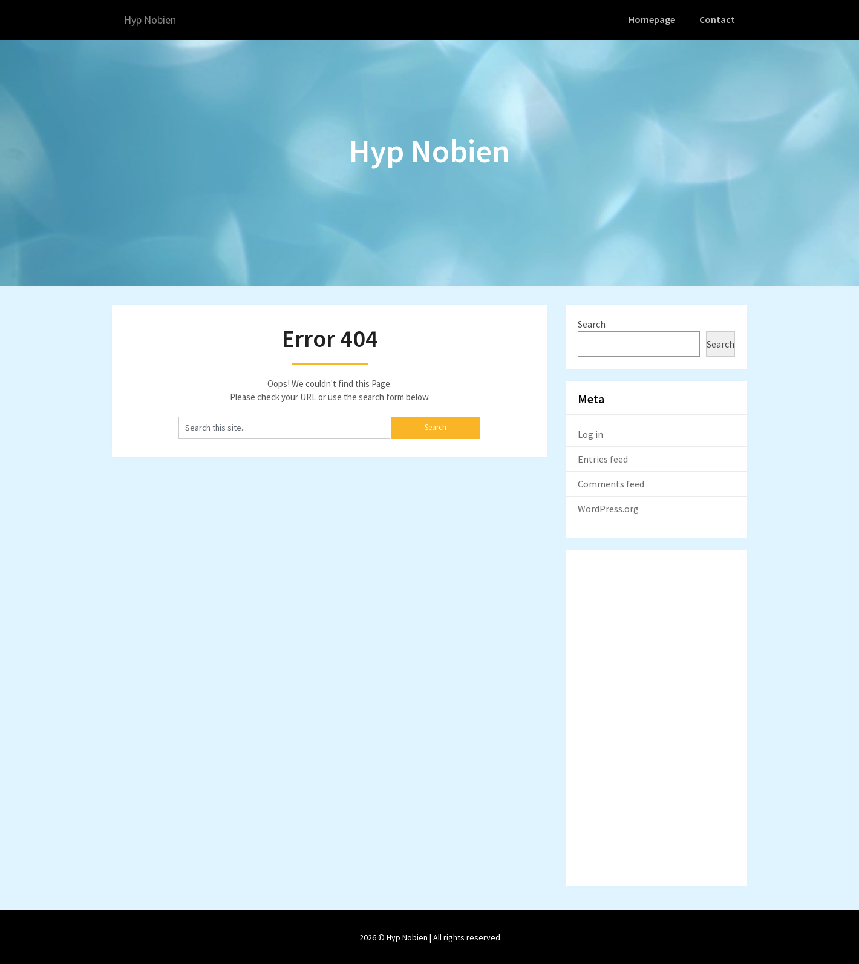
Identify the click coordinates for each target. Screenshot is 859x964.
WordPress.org (608, 507)
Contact (718, 19)
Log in (590, 433)
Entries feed (603, 458)
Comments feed (611, 483)
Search (592, 323)
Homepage (654, 19)
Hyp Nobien (154, 19)
